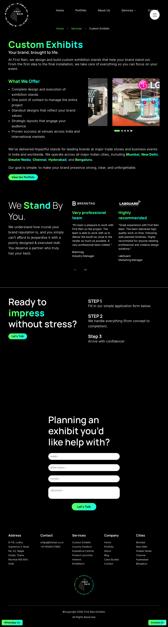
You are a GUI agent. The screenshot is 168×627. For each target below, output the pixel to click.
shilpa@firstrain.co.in (52, 542)
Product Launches (82, 555)
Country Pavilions (82, 546)
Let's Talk (18, 336)
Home (60, 10)
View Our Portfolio (23, 177)
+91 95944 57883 (50, 546)
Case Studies (111, 559)
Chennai (39, 160)
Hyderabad (57, 160)
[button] (115, 131)
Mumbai (132, 154)
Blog (106, 555)
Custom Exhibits (81, 542)
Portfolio (80, 10)
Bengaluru (83, 160)
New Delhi (149, 154)
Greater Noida (19, 160)
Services (129, 10)
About (107, 551)
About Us (104, 10)
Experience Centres (83, 551)
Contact (108, 563)
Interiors (76, 559)
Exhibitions (78, 563)
